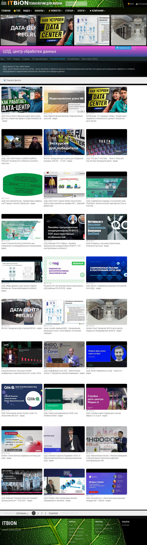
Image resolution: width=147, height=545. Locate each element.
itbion (9, 523)
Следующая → (22, 513)
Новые (16, 58)
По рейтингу (73, 58)
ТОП (9, 58)
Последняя (53, 513)
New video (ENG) (90, 58)
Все (2, 58)
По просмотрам (40, 58)
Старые (26, 58)
